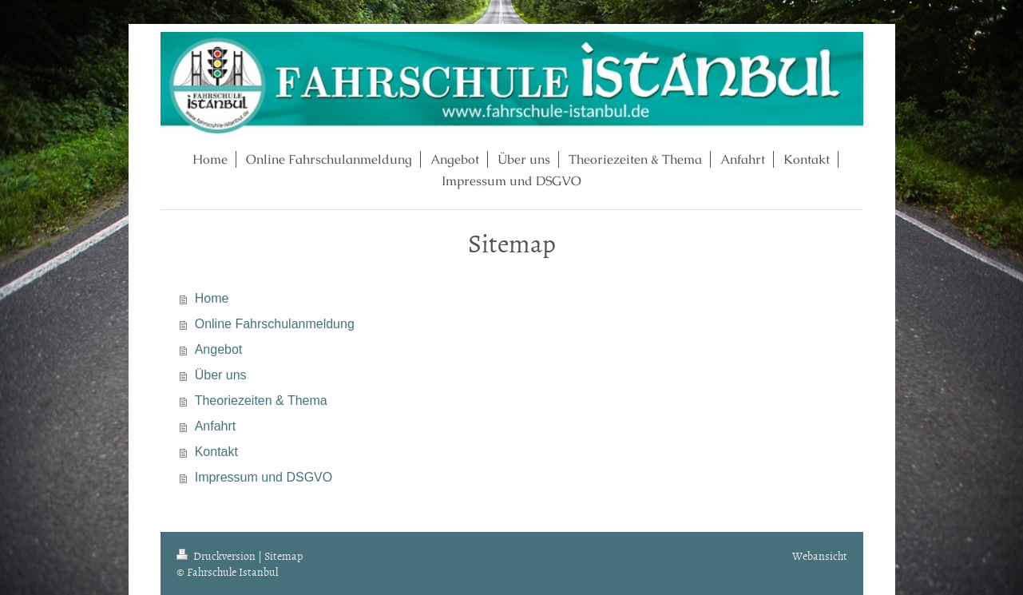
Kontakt (216, 451)
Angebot (219, 349)
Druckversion (217, 555)
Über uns (221, 375)
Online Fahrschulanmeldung (275, 324)
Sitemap (283, 555)
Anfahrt (215, 426)
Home (212, 298)
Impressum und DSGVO (264, 477)
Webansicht (819, 555)
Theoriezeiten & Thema (261, 400)
